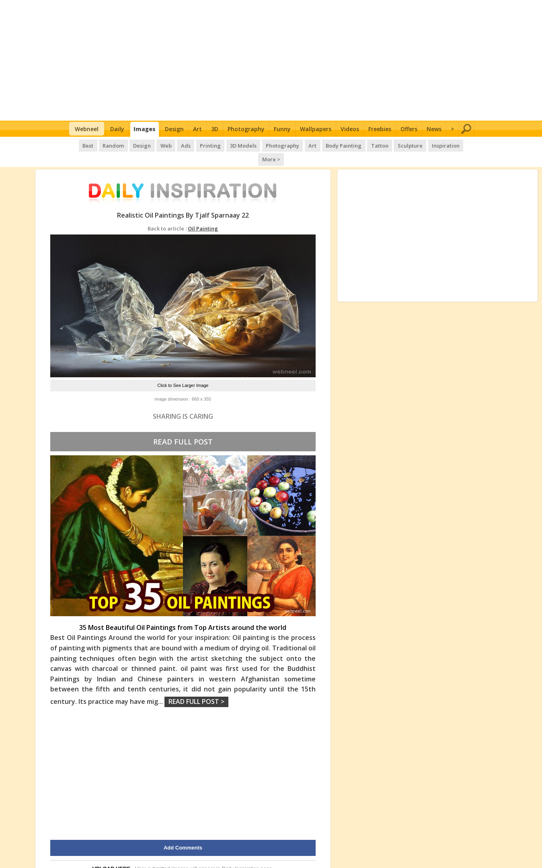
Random (103, 144)
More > (460, 144)
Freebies (379, 129)
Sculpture (393, 144)
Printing (197, 144)
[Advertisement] (271, 60)
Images (144, 129)
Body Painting (329, 144)
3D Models (230, 144)
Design (174, 129)
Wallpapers (315, 129)
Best (78, 144)
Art (197, 129)
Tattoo (363, 144)
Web (154, 144)
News (434, 129)
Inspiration (428, 144)
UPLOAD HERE (111, 854)
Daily (117, 129)
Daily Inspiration (240, 854)
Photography (246, 129)
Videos (350, 129)
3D (214, 129)
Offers (408, 129)
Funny (282, 129)
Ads (173, 144)
